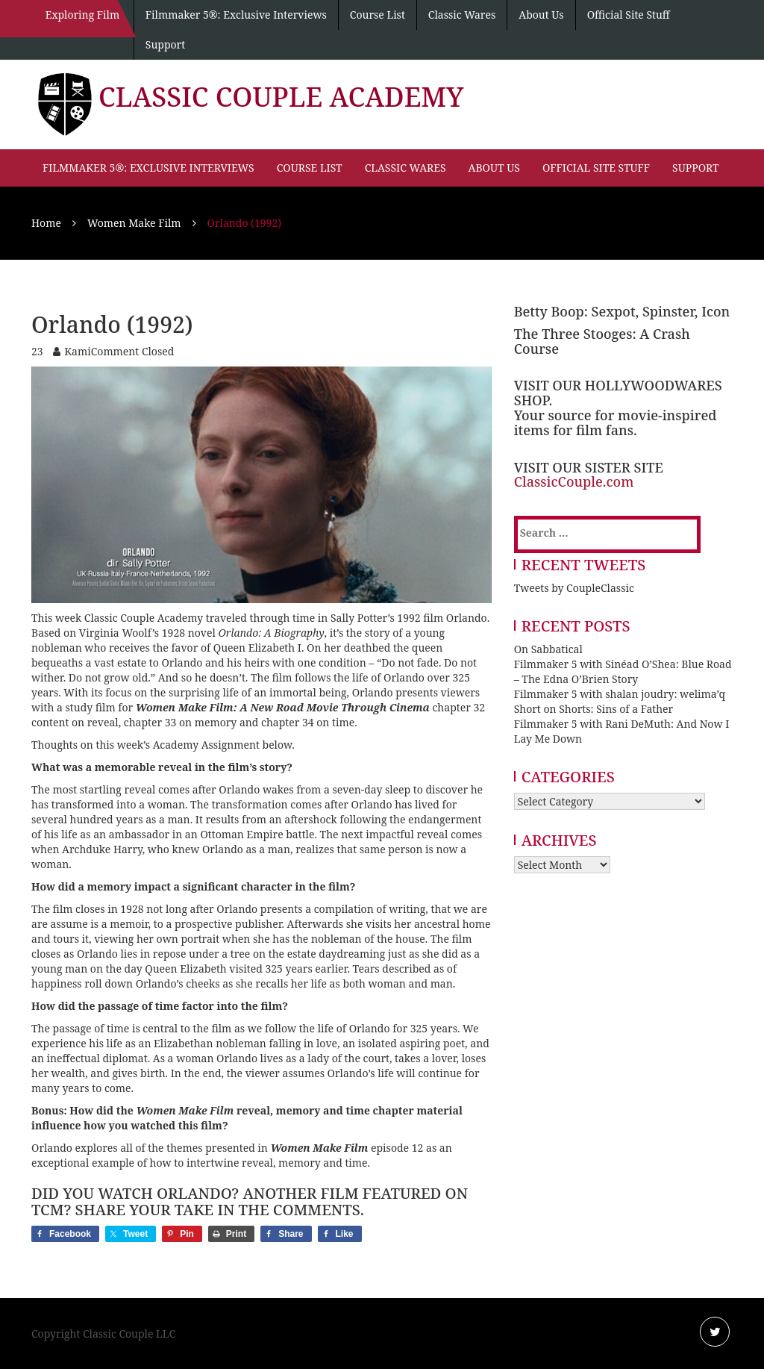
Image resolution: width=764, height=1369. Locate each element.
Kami (77, 351)
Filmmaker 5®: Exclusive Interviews (236, 14)
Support (165, 44)
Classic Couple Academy (280, 96)
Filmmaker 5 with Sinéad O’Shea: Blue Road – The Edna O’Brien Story (623, 671)
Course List (377, 14)
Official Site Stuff (628, 14)
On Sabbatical (548, 649)
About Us (541, 14)
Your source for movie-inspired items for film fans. (615, 422)
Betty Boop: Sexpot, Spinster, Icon (622, 311)
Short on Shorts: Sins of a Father (594, 709)
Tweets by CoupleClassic (574, 588)
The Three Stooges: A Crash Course (602, 341)
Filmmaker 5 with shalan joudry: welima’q (619, 694)
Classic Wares (461, 14)
